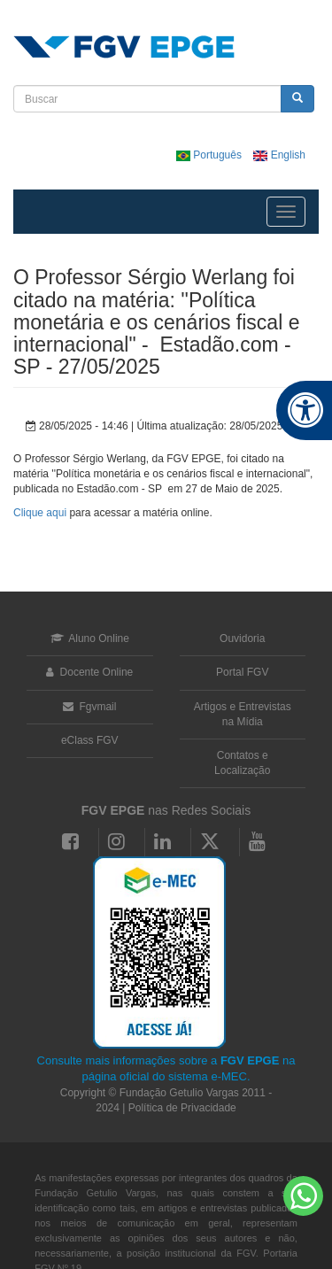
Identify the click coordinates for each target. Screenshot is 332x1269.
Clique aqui (39, 513)
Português (210, 155)
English (279, 155)
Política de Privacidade (182, 1108)
